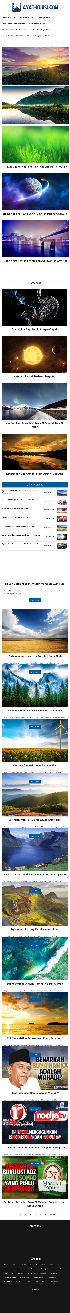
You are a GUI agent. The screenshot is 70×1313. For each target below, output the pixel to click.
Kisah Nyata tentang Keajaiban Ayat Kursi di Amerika (35, 260)
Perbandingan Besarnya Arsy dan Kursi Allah (35, 656)
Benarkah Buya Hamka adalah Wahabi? (35, 1092)
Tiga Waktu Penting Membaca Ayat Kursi (35, 929)
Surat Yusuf (8, 1281)
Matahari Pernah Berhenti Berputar (34, 376)
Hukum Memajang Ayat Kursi (12, 36)
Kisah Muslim (31, 1269)
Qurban (21, 1273)
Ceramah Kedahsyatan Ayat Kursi (14, 30)
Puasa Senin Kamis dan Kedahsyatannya (18, 526)
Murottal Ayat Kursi (26, 18)
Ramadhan (31, 1273)
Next (52, 1214)
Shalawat (54, 1273)
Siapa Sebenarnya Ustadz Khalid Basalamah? (19, 500)
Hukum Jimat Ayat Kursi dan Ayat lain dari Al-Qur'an (35, 166)
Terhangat (27, 1281)
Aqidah (23, 1265)
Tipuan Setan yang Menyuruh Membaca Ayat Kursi (35, 583)
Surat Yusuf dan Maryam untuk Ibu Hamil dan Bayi (21, 535)
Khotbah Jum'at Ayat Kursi (40, 30)
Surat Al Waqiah (38, 1277)
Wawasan (54, 1281)
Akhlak (14, 1265)
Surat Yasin (52, 1277)
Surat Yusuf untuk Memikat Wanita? (16, 509)
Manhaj (43, 1269)
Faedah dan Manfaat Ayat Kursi (13, 24)
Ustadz (44, 1281)
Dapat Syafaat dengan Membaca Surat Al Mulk (35, 983)
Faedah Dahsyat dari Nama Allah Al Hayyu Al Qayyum (35, 874)
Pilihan (62, 1269)
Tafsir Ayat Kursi (44, 18)
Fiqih (51, 1265)
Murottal (53, 1269)
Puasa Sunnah (9, 1273)
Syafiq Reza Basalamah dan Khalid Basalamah (20, 544)
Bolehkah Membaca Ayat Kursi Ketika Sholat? (35, 710)
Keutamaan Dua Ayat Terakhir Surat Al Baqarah (34, 473)
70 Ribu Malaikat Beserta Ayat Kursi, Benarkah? (35, 1038)
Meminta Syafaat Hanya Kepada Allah (35, 765)
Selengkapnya (49, 492)
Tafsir (18, 1281)
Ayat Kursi (33, 1265)
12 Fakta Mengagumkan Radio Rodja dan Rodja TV (35, 1147)
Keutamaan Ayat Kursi (37, 24)
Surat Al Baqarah (10, 1277)
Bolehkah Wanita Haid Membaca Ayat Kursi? (35, 819)
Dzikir (43, 1265)
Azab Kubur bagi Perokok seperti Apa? (34, 329)
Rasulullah (43, 1273)
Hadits (59, 1265)
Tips (36, 1281)
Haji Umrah (8, 1269)
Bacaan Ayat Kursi (8, 18)
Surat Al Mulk (24, 1277)
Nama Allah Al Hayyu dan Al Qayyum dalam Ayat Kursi (35, 213)
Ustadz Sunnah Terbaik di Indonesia (16, 517)
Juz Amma (19, 1269)
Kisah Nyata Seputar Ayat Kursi (38, 36)
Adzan (6, 1265)
